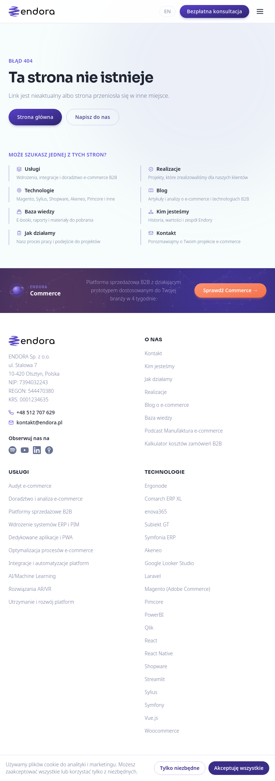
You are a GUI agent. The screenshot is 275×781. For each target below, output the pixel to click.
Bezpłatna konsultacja (214, 11)
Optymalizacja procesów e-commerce (51, 550)
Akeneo (153, 550)
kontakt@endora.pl (35, 422)
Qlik (149, 627)
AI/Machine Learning (32, 576)
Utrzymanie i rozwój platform (41, 601)
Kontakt (153, 353)
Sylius (151, 692)
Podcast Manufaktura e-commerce (184, 430)
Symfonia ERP (160, 537)
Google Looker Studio (169, 563)
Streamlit (155, 679)
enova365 (156, 511)
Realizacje (156, 392)
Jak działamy (158, 379)
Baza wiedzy (158, 417)
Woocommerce (162, 730)
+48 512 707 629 (32, 412)
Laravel (153, 576)
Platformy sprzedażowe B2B (40, 511)
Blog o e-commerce (167, 404)
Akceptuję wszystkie (239, 768)
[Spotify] (12, 450)
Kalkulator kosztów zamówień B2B (183, 443)
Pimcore (154, 601)
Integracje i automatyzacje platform (49, 563)
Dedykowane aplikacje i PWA (41, 537)
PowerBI (154, 614)
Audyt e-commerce (30, 485)
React (151, 640)
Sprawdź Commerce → (230, 290)
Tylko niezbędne (179, 768)
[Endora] (31, 11)
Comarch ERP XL (163, 498)
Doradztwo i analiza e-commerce (46, 498)
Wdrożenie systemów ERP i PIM (44, 524)
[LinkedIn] (37, 450)
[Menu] (260, 11)
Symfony (154, 705)
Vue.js (151, 717)
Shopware (156, 666)
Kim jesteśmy (159, 366)
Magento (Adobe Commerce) (177, 588)
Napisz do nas (92, 117)
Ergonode (156, 485)
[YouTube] (25, 450)
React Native (159, 653)
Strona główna (35, 117)
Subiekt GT (157, 524)
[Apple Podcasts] (49, 450)
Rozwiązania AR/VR (30, 588)
